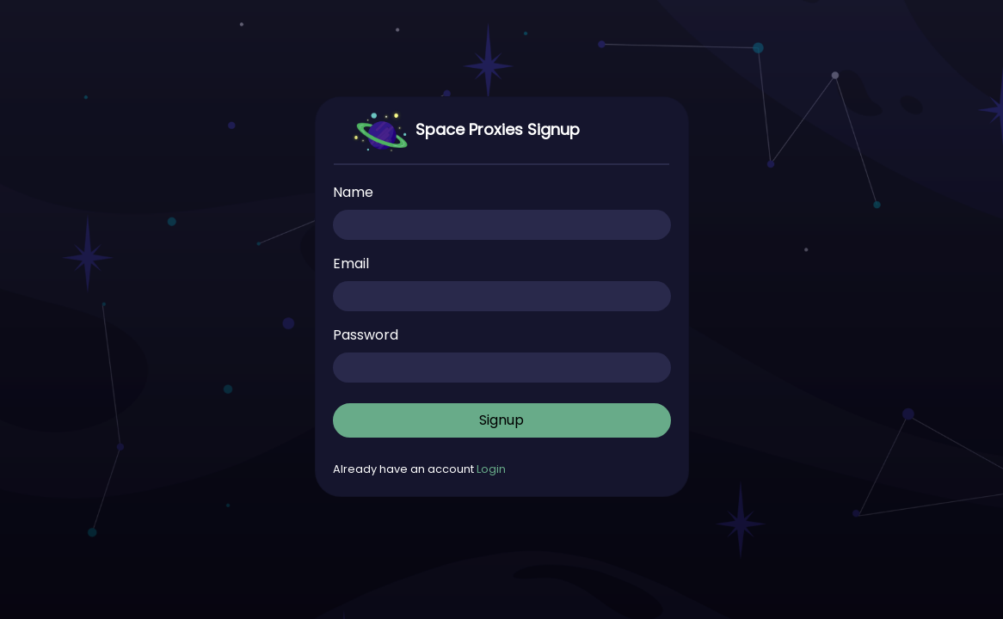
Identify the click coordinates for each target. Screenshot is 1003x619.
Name (353, 192)
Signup (501, 420)
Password (365, 335)
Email (351, 263)
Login (491, 469)
